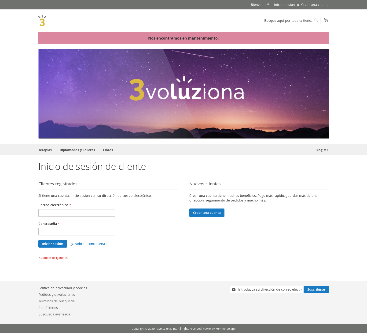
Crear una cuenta (315, 4)
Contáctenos (48, 307)
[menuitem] (45, 149)
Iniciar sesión (284, 4)
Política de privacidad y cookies (62, 288)
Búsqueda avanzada (54, 314)
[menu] (183, 149)
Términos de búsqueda (56, 301)
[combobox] (291, 20)
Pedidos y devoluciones (56, 294)
